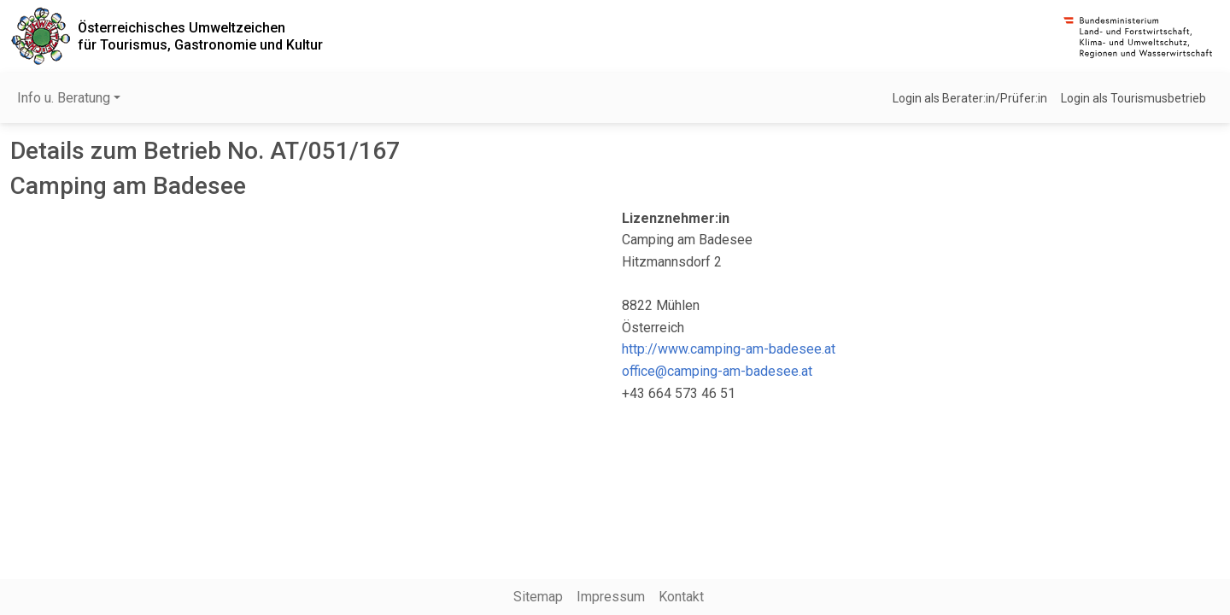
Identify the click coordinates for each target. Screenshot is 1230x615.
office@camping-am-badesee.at (717, 371)
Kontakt (681, 597)
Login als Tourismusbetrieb (1133, 98)
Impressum (611, 597)
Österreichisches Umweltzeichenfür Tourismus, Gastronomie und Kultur (200, 36)
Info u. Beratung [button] (63, 98)
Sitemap (538, 597)
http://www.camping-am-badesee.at (728, 349)
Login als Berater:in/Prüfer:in (970, 98)
